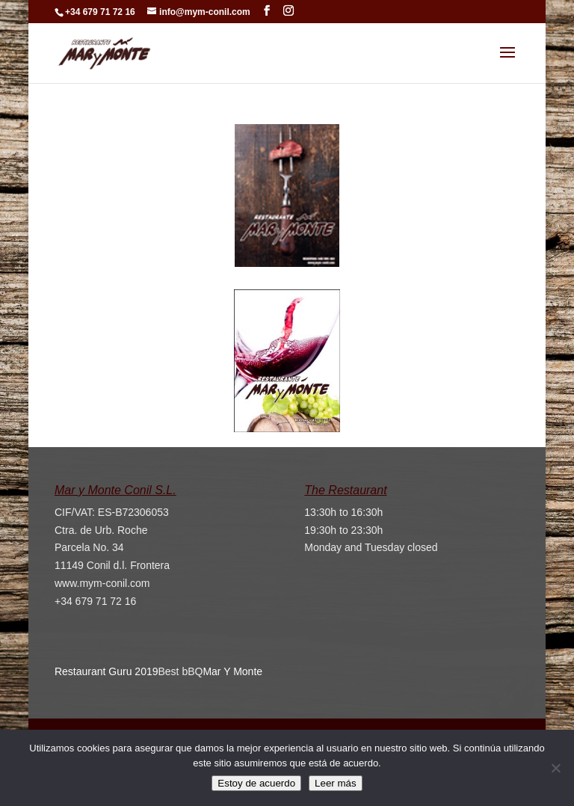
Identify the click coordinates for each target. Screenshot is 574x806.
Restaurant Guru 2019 (106, 671)
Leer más (336, 784)
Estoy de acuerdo (256, 784)
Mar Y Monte (232, 671)
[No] (555, 768)
